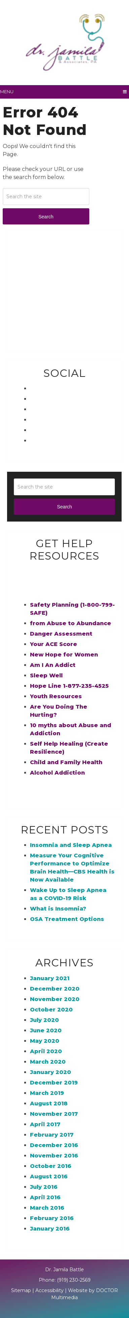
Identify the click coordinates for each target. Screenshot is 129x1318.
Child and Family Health (66, 762)
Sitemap (21, 1290)
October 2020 (51, 1009)
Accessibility (49, 1290)
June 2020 (46, 1030)
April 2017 (45, 1124)
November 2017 (54, 1114)
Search (45, 216)
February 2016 (52, 1218)
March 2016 (47, 1208)
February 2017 (51, 1135)
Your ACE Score (53, 644)
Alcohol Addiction (57, 773)
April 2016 (45, 1197)
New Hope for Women (64, 654)
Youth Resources (56, 696)
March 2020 (48, 1062)
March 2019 (47, 1093)
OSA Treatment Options (67, 919)
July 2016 (44, 1187)
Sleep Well (46, 675)
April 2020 (46, 1051)
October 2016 (50, 1166)
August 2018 (49, 1103)
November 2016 (54, 1155)
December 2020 (54, 989)
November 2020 (54, 999)
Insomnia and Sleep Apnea (71, 845)
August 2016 (49, 1176)
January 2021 (49, 978)
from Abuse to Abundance (70, 623)
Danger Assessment (61, 634)
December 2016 (54, 1145)
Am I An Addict (52, 665)
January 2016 (50, 1228)
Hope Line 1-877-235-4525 (69, 686)
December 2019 (54, 1082)
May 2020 (44, 1041)
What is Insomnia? (58, 908)
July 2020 (44, 1020)
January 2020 (50, 1072)
